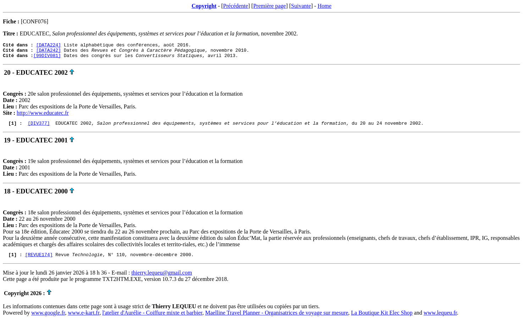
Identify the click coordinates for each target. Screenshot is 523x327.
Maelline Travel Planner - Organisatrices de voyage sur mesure (276, 318)
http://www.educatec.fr (42, 116)
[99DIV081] (47, 58)
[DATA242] (48, 52)
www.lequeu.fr (440, 318)
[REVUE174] (39, 259)
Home (324, 6)
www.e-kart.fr (83, 318)
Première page (269, 6)
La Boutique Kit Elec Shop (381, 318)
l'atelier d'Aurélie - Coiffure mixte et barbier (152, 318)
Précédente (235, 6)
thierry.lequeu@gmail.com (161, 278)
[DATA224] (48, 46)
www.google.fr (48, 318)
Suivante (301, 6)
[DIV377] (39, 127)
